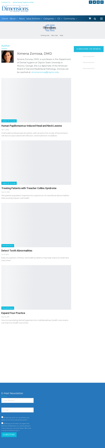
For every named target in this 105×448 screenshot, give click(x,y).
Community (69, 18)
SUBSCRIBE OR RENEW (89, 49)
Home (5, 18)
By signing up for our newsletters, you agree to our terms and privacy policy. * (15, 418)
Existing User (45, 35)
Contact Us (5, 2)
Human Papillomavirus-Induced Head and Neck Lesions (31, 125)
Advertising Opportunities (23, 2)
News (22, 18)
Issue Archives (33, 18)
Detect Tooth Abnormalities (16, 250)
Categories (48, 18)
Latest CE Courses (9, 121)
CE (58, 18)
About (13, 18)
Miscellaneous (7, 246)
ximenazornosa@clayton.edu (45, 72)
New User (54, 35)
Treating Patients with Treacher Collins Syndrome (28, 188)
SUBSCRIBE (9, 434)
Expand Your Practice (13, 313)
